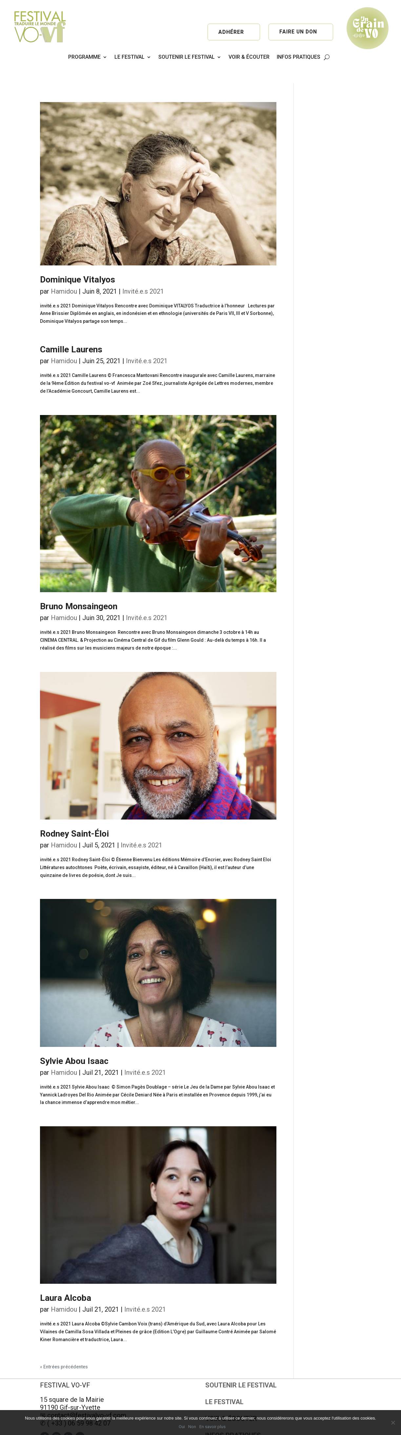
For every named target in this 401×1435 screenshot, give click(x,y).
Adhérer (231, 32)
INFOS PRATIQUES (298, 57)
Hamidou (64, 273)
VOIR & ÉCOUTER (249, 57)
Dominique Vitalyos (77, 261)
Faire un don (298, 32)
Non (192, 1426)
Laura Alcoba (65, 1279)
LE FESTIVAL (129, 57)
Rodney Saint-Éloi (74, 815)
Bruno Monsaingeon (78, 588)
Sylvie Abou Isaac (74, 1042)
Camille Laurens (71, 331)
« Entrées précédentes (64, 1348)
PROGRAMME (84, 57)
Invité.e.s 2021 (143, 273)
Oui (182, 1426)
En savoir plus (212, 1426)
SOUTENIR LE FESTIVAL (186, 57)
